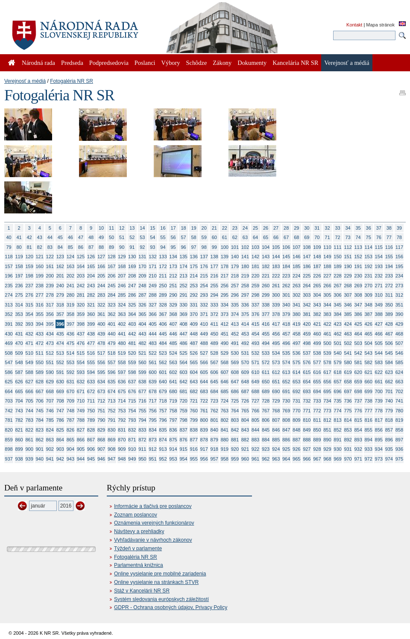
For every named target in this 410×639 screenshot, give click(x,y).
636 (122, 381)
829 (101, 429)
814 (347, 420)
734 (327, 400)
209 (142, 275)
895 (379, 439)
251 (173, 285)
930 (337, 449)
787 (70, 420)
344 (327, 304)
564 (183, 362)
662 (389, 381)
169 (132, 266)
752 (111, 410)
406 (163, 324)
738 (368, 400)
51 (121, 237)
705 (29, 400)
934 (379, 449)
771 (306, 410)
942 (60, 458)
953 (173, 458)
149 (327, 256)
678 (152, 391)
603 (183, 372)
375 (245, 314)
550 (40, 362)
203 (81, 275)
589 (40, 372)
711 (91, 400)
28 (286, 228)
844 (255, 429)
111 (337, 247)
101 (235, 247)
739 (379, 400)
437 (81, 333)
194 (389, 266)
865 (70, 439)
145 (286, 256)
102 (245, 247)
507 (399, 343)
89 (111, 247)
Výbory (170, 62)
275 (19, 295)
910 (132, 449)
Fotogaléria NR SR (71, 81)
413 (235, 324)
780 (399, 410)
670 (70, 391)
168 (122, 266)
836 (173, 429)
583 (379, 362)
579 (337, 362)
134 (173, 256)
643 (193, 381)
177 (214, 266)
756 (152, 410)
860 (19, 439)
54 (152, 237)
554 (81, 362)
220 (255, 275)
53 (142, 237)
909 (122, 449)
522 (152, 353)
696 (337, 391)
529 (224, 353)
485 (173, 343)
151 (347, 256)
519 (122, 353)
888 (306, 439)
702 (399, 391)
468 (399, 333)
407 (173, 324)
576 (306, 362)
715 (132, 400)
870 (122, 439)
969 (337, 458)
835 (163, 429)
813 (337, 420)
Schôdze (196, 62)
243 (91, 285)
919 (224, 449)
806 (265, 420)
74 (358, 237)
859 (8, 439)
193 (379, 266)
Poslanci (145, 62)
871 (132, 439)
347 (358, 304)
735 (337, 400)
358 (70, 314)
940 (40, 458)
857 (389, 429)
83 (50, 247)
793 (132, 420)
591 (60, 372)
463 (347, 333)
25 (255, 228)
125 (81, 256)
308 (358, 295)
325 (132, 304)
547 (8, 362)
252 (183, 285)
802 (224, 420)
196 (8, 275)
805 (255, 420)
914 (173, 449)
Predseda (72, 62)
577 (317, 362)
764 (235, 410)
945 (91, 458)
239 (50, 285)
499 (317, 343)
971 (358, 458)
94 (162, 247)
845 (265, 429)
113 (358, 247)
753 (122, 410)
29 (296, 228)
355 (40, 314)
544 (379, 353)
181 (255, 266)
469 (8, 343)
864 (60, 439)
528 (214, 353)
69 (306, 237)
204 (91, 275)
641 (173, 381)
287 (142, 295)
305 (327, 295)
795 (152, 420)
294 (214, 295)
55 (162, 237)
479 (111, 343)
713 (111, 400)
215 (204, 275)
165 (91, 266)
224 (296, 275)
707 (50, 400)
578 (327, 362)
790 (101, 420)
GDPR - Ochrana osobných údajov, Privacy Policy (170, 607)
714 (122, 400)
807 (276, 420)
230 (358, 275)
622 (379, 372)
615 (306, 372)
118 (8, 256)
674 (111, 391)
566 (204, 362)
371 (204, 314)
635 (111, 381)
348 (368, 304)
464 (358, 333)
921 (245, 449)
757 (163, 410)
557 (111, 362)
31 (316, 228)
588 (29, 372)
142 (255, 256)
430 (8, 333)
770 (296, 410)
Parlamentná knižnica (138, 565)
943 (70, 458)
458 (296, 333)
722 (204, 400)
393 (29, 324)
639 (152, 381)
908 (111, 449)
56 (173, 237)
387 (368, 314)
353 (19, 314)
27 (275, 228)
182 (265, 266)
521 (142, 353)
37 (378, 228)
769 (286, 410)
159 (29, 266)
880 (224, 439)
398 (81, 324)
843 (245, 429)
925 (286, 449)
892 (347, 439)
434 (50, 333)
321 (91, 304)
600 (152, 372)
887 (296, 439)
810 (306, 420)
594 (91, 372)
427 (379, 324)
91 (132, 247)
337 (255, 304)
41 (18, 237)
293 (204, 295)
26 (265, 228)
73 (347, 237)
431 (19, 333)
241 (70, 285)
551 (50, 362)
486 (183, 343)
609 (245, 372)
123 (60, 256)
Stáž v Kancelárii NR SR (142, 591)
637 (132, 381)
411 (214, 324)
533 (265, 353)
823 (40, 429)
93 (152, 247)
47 (80, 237)
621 (368, 372)
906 (91, 449)
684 (214, 391)
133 (163, 256)
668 (50, 391)
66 (275, 237)
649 (255, 381)
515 (81, 353)
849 (306, 429)
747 (60, 410)
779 (389, 410)
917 (204, 449)
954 (183, 458)
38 (389, 228)
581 (358, 362)
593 (81, 372)
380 (296, 314)
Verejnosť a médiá (25, 81)
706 (40, 400)
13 (132, 228)
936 (399, 449)
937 (8, 458)
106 (286, 247)
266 (327, 285)
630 (60, 381)
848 (296, 429)
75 (368, 237)
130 (132, 256)
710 (81, 400)
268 (347, 285)
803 (235, 420)
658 (347, 381)
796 (163, 420)
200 (50, 275)
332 (204, 304)
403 (132, 324)
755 (142, 410)
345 (337, 304)
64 (255, 237)
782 (19, 420)
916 (193, 449)
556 (101, 362)
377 (265, 314)
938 (19, 458)
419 (296, 324)
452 (235, 333)
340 (286, 304)
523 (163, 353)
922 (255, 449)
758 (173, 410)
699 (368, 391)
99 (214, 247)
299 (265, 295)
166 (101, 266)
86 (80, 247)
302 (296, 295)
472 (40, 343)
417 (276, 324)
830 (111, 429)
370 (193, 314)
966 (306, 458)
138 (214, 256)
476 (81, 343)
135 (183, 256)
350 (389, 304)
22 (224, 228)
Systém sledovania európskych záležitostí (161, 599)
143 (265, 256)
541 (347, 353)
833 (142, 429)
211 (163, 275)
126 (91, 256)
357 (60, 314)
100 (224, 247)
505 (379, 343)
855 (368, 429)
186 (306, 266)
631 (70, 381)
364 (132, 314)
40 (8, 237)
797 (173, 420)
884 (265, 439)
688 (255, 391)
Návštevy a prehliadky (139, 531)
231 (368, 275)
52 (132, 237)
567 (214, 362)
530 (235, 353)
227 (327, 275)
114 (368, 247)
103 (255, 247)
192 (368, 266)
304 (317, 295)
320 (81, 304)
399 (91, 324)
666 (29, 391)
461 (327, 333)
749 (81, 410)
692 (296, 391)
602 (173, 372)
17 (173, 228)
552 (60, 362)
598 (132, 372)
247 (132, 285)
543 (368, 353)
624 (399, 372)
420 (306, 324)
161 (50, 266)
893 (358, 439)
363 (122, 314)
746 (50, 410)
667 (40, 391)
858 (399, 429)
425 (358, 324)
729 (276, 400)
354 (29, 314)
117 (399, 247)
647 (235, 381)
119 (19, 256)
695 (327, 391)
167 (111, 266)
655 (317, 381)
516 (91, 353)
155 (389, 256)
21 (214, 228)
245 (111, 285)
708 (60, 400)
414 (245, 324)
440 (111, 333)
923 (265, 449)
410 (204, 324)
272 (389, 285)
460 (317, 333)
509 (19, 353)
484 (163, 343)
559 (132, 362)
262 (286, 285)
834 (152, 429)
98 (204, 247)
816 (368, 420)
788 (81, 420)
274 (8, 295)
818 (389, 420)
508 (8, 353)
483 (152, 343)
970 (347, 458)
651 (276, 381)
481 (132, 343)
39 (399, 228)
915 (183, 449)
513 (60, 353)
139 (224, 256)
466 (379, 333)
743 (19, 410)
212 (173, 275)
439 (101, 333)
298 (255, 295)
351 (399, 304)
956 (204, 458)
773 (327, 410)
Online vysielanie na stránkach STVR (156, 582)
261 (276, 285)
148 (317, 256)
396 (60, 324)
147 (306, 256)
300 (276, 295)
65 (265, 237)
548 (19, 362)
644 (204, 381)
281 (81, 295)
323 (111, 304)
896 (389, 439)
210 (152, 275)
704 (19, 400)
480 (122, 343)
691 (286, 391)
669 (60, 391)
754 (132, 410)
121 (40, 256)
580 (347, 362)
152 (358, 256)
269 (358, 285)
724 (224, 400)
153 (368, 256)
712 (101, 400)
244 (101, 285)
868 (101, 439)
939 (29, 458)
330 (183, 304)
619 (347, 372)
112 (347, 247)
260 (265, 285)
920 (235, 449)
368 (173, 314)
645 (214, 381)
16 (162, 228)
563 (173, 362)
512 (50, 353)
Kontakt (354, 24)
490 (224, 343)
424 (347, 324)
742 (8, 410)
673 (101, 391)
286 (132, 295)
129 (122, 256)
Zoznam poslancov (135, 515)
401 (111, 324)
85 (70, 247)
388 (379, 314)
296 (235, 295)
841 (224, 429)
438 (91, 333)
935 (389, 449)
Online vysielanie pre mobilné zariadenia (160, 574)
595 (101, 372)
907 (101, 449)
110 (327, 247)
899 (19, 449)
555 (91, 362)
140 (235, 256)
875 (173, 439)
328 (163, 304)
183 (276, 266)
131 (142, 256)
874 (163, 439)
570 (245, 362)
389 (389, 314)
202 (70, 275)
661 (379, 381)
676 (132, 391)
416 (265, 324)
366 (152, 314)
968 (327, 458)
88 (101, 247)
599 (142, 372)
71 (327, 237)
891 (337, 439)
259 (255, 285)
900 (29, 449)
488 (204, 343)
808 (286, 420)
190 (347, 266)
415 (255, 324)
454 (255, 333)
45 (60, 237)
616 (317, 372)
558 (122, 362)
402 (122, 324)
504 (368, 343)
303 (306, 295)
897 (399, 439)
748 (70, 410)
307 (347, 295)
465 (368, 333)
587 (19, 372)
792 (122, 420)
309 (368, 295)
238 (40, 285)
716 (142, 400)
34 (347, 228)
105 (276, 247)
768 (276, 410)
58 (193, 237)
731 (296, 400)
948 (122, 458)
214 (193, 275)
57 (183, 237)
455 (265, 333)
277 (40, 295)
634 (101, 381)
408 (183, 324)
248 (142, 285)
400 (101, 324)
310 (379, 295)
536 (296, 353)
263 (296, 285)
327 (152, 304)
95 (173, 247)
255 (214, 285)
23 (234, 228)
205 (101, 275)
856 (379, 429)
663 (399, 381)
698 (358, 391)
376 (255, 314)
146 (296, 256)
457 (286, 333)
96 (183, 247)
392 (19, 324)
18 (183, 228)
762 (214, 410)
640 (163, 381)
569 (235, 362)
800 (204, 420)
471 (29, 343)
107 (296, 247)
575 (296, 362)
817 (379, 420)
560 (142, 362)
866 (81, 439)
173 (173, 266)
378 (276, 314)
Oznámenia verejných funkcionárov (154, 523)
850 (317, 429)
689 (265, 391)
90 (121, 247)
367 (163, 314)
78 (399, 237)
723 (214, 400)
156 (399, 256)
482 (142, 343)
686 (235, 391)
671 (81, 391)
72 (337, 237)
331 (193, 304)
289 (163, 295)
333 (214, 304)
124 (70, 256)
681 (183, 391)
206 (111, 275)
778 (379, 410)
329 (173, 304)
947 (111, 458)
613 (286, 372)
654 (306, 381)
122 (50, 256)
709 (70, 400)
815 (358, 420)
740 (389, 400)
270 (368, 285)
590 (50, 372)
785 (50, 420)
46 (70, 237)
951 (152, 458)
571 (255, 362)
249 (152, 285)
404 (142, 324)
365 (142, 314)
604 (193, 372)
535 (286, 353)
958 (224, 458)
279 (60, 295)
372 (214, 314)
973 (379, 458)
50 (111, 237)
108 (306, 247)
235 (8, 285)
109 (317, 247)
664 (8, 391)
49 (101, 237)
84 (60, 247)
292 (193, 295)
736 (347, 400)
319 (70, 304)
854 (358, 429)
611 (265, 372)
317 (50, 304)
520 (132, 353)
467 (389, 333)
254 (204, 285)
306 (337, 295)
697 (347, 391)
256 (224, 285)
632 (81, 381)
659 (358, 381)
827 (81, 429)
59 (204, 237)
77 (389, 237)
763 (224, 410)
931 (347, 449)
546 (399, 353)
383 (327, 314)
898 (8, 449)
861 (29, 439)
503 (358, 343)
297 (245, 295)
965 (296, 458)
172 (163, 266)
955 (193, 458)
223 (286, 275)
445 (163, 333)
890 (327, 439)
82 (39, 247)
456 (276, 333)
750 (91, 410)
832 (132, 429)
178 (224, 266)
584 (389, 362)
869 (111, 439)
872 (142, 439)
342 (306, 304)
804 (245, 420)
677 (142, 391)
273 (399, 285)
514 (70, 353)
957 (214, 458)
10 (101, 228)
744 (29, 410)
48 (91, 237)
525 (183, 353)
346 (347, 304)
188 (327, 266)
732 (306, 400)
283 (101, 295)
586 (8, 372)
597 (122, 372)
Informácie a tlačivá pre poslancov (152, 506)
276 (29, 295)
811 (317, 420)
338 (265, 304)
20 (204, 228)
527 (204, 353)
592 (70, 372)
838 (193, 429)
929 (327, 449)
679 (163, 391)
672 (91, 391)
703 (8, 400)
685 (224, 391)
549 (29, 362)
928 (317, 449)
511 (40, 353)
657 (337, 381)
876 (183, 439)
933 (368, 449)
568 (224, 362)
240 (60, 285)
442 (132, 333)
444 (152, 333)
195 (399, 266)
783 (29, 420)
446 (173, 333)
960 (245, 458)
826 (70, 429)
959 (235, 458)
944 (81, 458)
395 (50, 324)
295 (224, 295)
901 (40, 449)
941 (50, 458)
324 (122, 304)
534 (276, 353)
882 (245, 439)
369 (183, 314)
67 (286, 237)
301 (286, 295)
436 (70, 333)
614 (296, 372)
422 (327, 324)
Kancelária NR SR (295, 62)
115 (379, 247)
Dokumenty (251, 62)
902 (50, 449)
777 (368, 410)
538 (317, 353)
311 (389, 295)
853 (347, 429)
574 (286, 362)
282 (91, 295)
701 (389, 391)
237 (29, 285)
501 (337, 343)
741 (399, 400)
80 (18, 247)
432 (29, 333)
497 (296, 343)
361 (101, 314)
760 (193, 410)
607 (224, 372)
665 (19, 391)
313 (8, 304)
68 (296, 237)
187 (317, 266)
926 (296, 449)
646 (224, 381)
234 (399, 275)
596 (111, 372)
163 (70, 266)
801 (214, 420)
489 (214, 343)
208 (132, 275)
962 (265, 458)
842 (235, 429)
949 (132, 458)
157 (8, 266)
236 (19, 285)
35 (358, 228)
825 (60, 429)
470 (19, 343)
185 (296, 266)
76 (378, 237)
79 (8, 247)
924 (276, 449)
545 (389, 353)
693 (306, 391)
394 (40, 324)
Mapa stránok (380, 24)
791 (111, 420)
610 (255, 372)
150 (337, 256)
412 (224, 324)
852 (337, 429)
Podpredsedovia (109, 62)
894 (368, 439)
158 (19, 266)
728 (265, 400)
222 (276, 275)
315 (29, 304)
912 (152, 449)
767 (265, 410)
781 (8, 420)
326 (142, 304)
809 (296, 420)
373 (224, 314)
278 (50, 295)
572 (265, 362)
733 (317, 400)
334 (224, 304)
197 (19, 275)
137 (204, 256)
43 (39, 237)
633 (91, 381)
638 (142, 381)
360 (91, 314)
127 (101, 256)
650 (265, 381)
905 (81, 449)
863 (50, 439)
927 (306, 449)
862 (40, 439)
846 (276, 429)
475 (70, 343)
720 (183, 400)
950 (142, 458)
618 (337, 372)
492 (245, 343)
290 (173, 295)
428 (389, 324)
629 (50, 381)
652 (286, 381)
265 (317, 285)
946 (101, 458)
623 (389, 372)
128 (111, 256)
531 (245, 353)
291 (183, 295)
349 (379, 304)
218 (235, 275)
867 (91, 439)
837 (183, 429)
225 (306, 275)
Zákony (222, 62)
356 (50, 314)
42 (29, 237)
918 (214, 449)
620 (358, 372)
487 (193, 343)
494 (265, 343)
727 (255, 400)
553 (70, 362)
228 (337, 275)
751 (101, 410)
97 (193, 247)
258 (245, 285)
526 (193, 353)
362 (111, 314)
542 (358, 353)
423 (337, 324)
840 (214, 429)
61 (224, 237)
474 (60, 343)
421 (317, 324)
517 (101, 353)
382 (317, 314)
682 (193, 391)
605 (204, 372)
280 (70, 295)
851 (327, 429)
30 (306, 228)
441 (122, 333)
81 (29, 247)
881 (235, 439)
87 (91, 247)
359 (81, 314)
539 (327, 353)
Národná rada (38, 62)
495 (276, 343)
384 (337, 314)
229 (347, 275)
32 (327, 228)
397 (70, 324)
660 (368, 381)
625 (8, 381)
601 (163, 372)
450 (214, 333)
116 (389, 247)
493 (255, 343)
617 (327, 372)
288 (152, 295)
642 (183, 381)
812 (327, 420)
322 (101, 304)
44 (50, 237)
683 (204, 391)
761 (204, 410)
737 (358, 400)
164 (81, 266)
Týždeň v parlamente (138, 548)
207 (122, 275)
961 (255, 458)
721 (193, 400)
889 (317, 439)
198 (29, 275)
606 (214, 372)
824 (50, 429)
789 (91, 420)
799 (193, 420)
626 (19, 381)
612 (276, 372)
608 (235, 372)
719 (173, 400)
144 (276, 256)
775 (347, 410)
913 (163, 449)
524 (173, 353)
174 (183, 266)
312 (399, 295)
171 (152, 266)
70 (316, 237)
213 (183, 275)
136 (193, 256)
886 (286, 439)
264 (306, 285)
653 (296, 381)
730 (286, 400)
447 (183, 333)
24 (245, 228)
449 (204, 333)
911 (142, 449)
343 (317, 304)
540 (337, 353)
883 (255, 439)
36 (368, 228)
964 (286, 458)
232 (379, 275)
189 (337, 266)
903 (60, 449)
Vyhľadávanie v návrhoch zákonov (153, 540)
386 (358, 314)
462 (337, 333)
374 (235, 314)
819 (399, 420)
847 (286, 429)
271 (379, 285)
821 (19, 429)
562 (163, 362)
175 (193, 266)
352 (8, 314)
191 (358, 266)
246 (122, 285)
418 (286, 324)
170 (142, 266)
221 (265, 275)
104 (265, 247)
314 (19, 304)
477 (91, 343)
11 (111, 228)
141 (245, 256)
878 (204, 439)
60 (214, 237)
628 (40, 381)
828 (91, 429)
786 (60, 420)
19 (193, 228)
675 (122, 391)
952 (163, 458)
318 (60, 304)
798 (183, 420)
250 (163, 285)
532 (255, 353)
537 (306, 353)
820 (8, 429)
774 (337, 410)
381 (306, 314)
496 (286, 343)
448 (193, 333)
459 (306, 333)
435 (60, 333)
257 (235, 285)
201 (60, 275)
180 (245, 266)
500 (327, 343)
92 (142, 247)
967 (317, 458)
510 (29, 353)
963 (276, 458)
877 (193, 439)
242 (81, 285)
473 (50, 343)
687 (245, 391)
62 (234, 237)
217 (224, 275)
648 (245, 381)
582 (368, 362)
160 (40, 266)
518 (111, 353)
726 (245, 400)
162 (60, 266)
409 (193, 324)
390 (399, 314)
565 (193, 362)
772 (317, 410)
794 (142, 420)
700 (379, 391)
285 (122, 295)
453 (245, 333)
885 (276, 439)
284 (111, 295)
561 (152, 362)
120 (29, 256)
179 (235, 266)
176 (204, 266)
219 (245, 275)
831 (122, 429)
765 (245, 410)
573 (276, 362)
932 (358, 449)
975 (399, 458)
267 (337, 285)
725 (235, 400)
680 (173, 391)
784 (40, 420)
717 (152, 400)
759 (183, 410)
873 (152, 439)
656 (327, 381)
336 (245, 304)
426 (368, 324)
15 (152, 228)
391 (8, 324)
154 (379, 256)
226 (317, 275)
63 (245, 237)
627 (29, 381)
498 (306, 343)
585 (399, 362)
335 (235, 304)
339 (276, 304)
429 (399, 324)
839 (204, 429)
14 (142, 228)
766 (255, 410)
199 (40, 275)
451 (224, 333)
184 (286, 266)
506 (389, 343)
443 (142, 333)
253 (193, 285)
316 (40, 304)
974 (389, 458)
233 (389, 275)
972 (368, 458)
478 (101, 343)
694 (317, 391)
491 (235, 343)
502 (347, 343)
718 (163, 400)
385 (347, 314)
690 (276, 391)
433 (40, 333)
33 (337, 228)
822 (29, 429)
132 (152, 256)
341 (296, 304)
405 (152, 324)
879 (214, 439)
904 (70, 449)
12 (121, 228)
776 (358, 410)
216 (214, 275)
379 (286, 314)
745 (40, 410)
